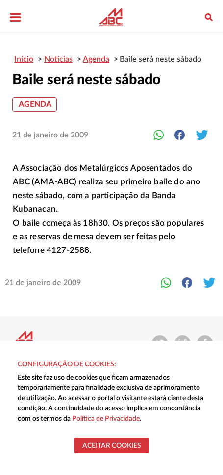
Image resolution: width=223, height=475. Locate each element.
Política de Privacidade (106, 418)
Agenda (35, 104)
